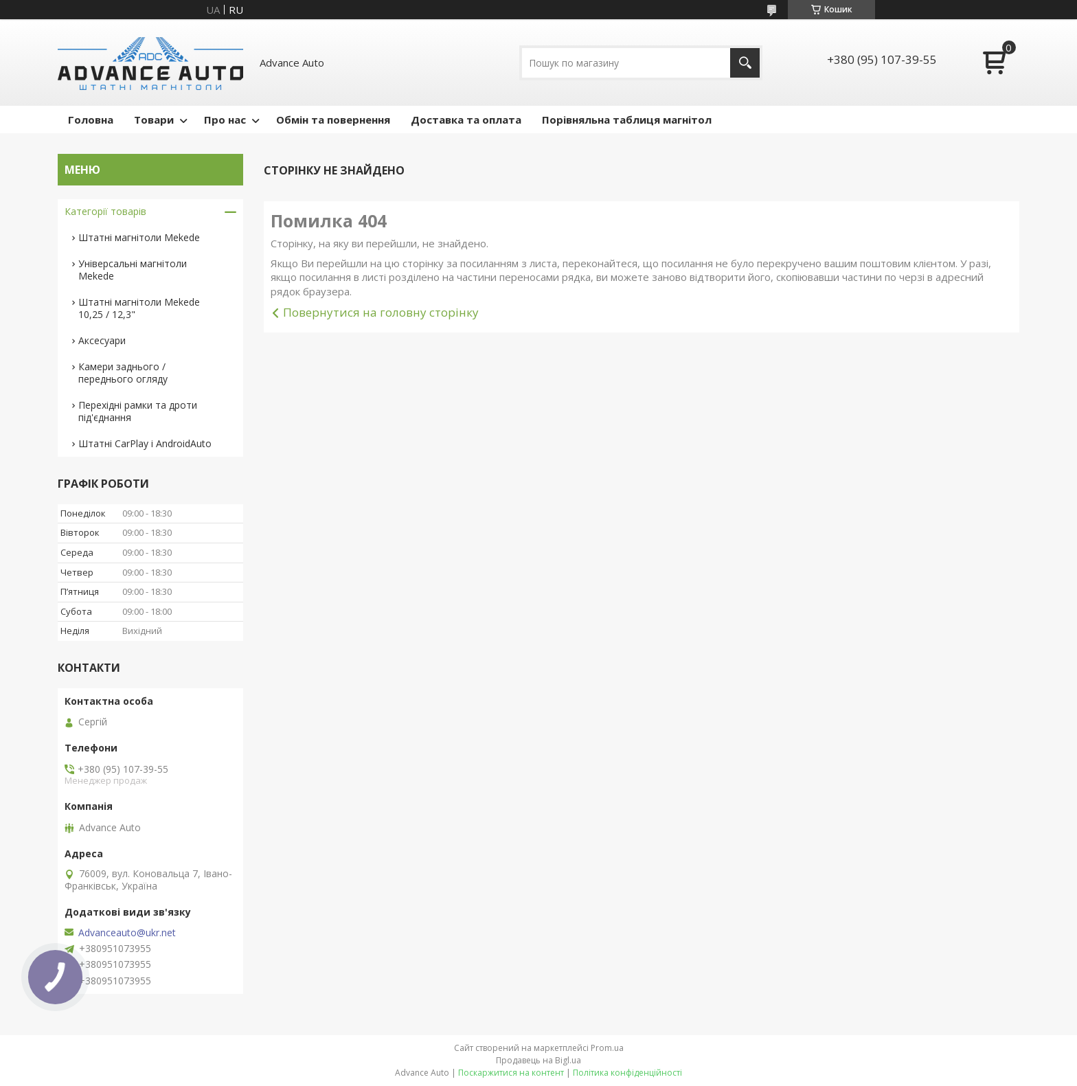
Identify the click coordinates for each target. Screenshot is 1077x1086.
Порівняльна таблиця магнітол (627, 119)
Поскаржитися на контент (511, 1072)
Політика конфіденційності (627, 1072)
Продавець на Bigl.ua (538, 1060)
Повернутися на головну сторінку (381, 312)
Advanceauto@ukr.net (127, 933)
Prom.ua (607, 1048)
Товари (154, 119)
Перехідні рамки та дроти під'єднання (137, 411)
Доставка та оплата (466, 119)
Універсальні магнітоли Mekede (132, 269)
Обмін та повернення (333, 119)
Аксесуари (102, 340)
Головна (90, 119)
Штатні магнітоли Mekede (139, 237)
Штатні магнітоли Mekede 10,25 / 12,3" (139, 308)
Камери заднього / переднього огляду (123, 372)
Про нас (225, 119)
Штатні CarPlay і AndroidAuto (145, 443)
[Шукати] (745, 63)
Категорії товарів (105, 211)
